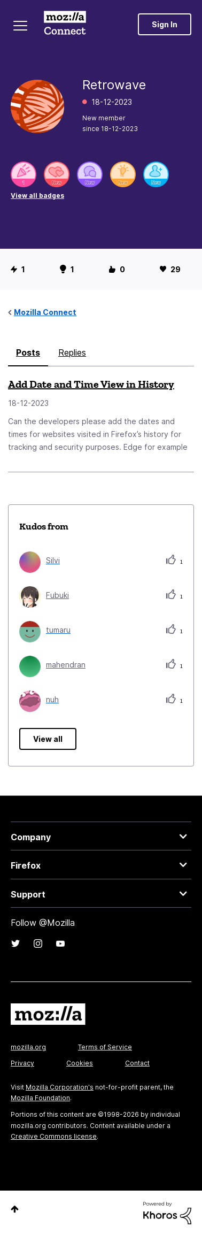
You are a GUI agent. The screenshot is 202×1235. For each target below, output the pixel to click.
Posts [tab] (28, 352)
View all (48, 738)
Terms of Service (105, 1047)
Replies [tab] (72, 352)
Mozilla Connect (65, 24)
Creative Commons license (54, 1136)
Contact (137, 1063)
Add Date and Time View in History (91, 384)
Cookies (79, 1063)
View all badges (37, 195)
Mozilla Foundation (40, 1098)
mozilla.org (28, 1047)
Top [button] (14, 1209)
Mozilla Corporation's (60, 1087)
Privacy (22, 1063)
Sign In (164, 24)
